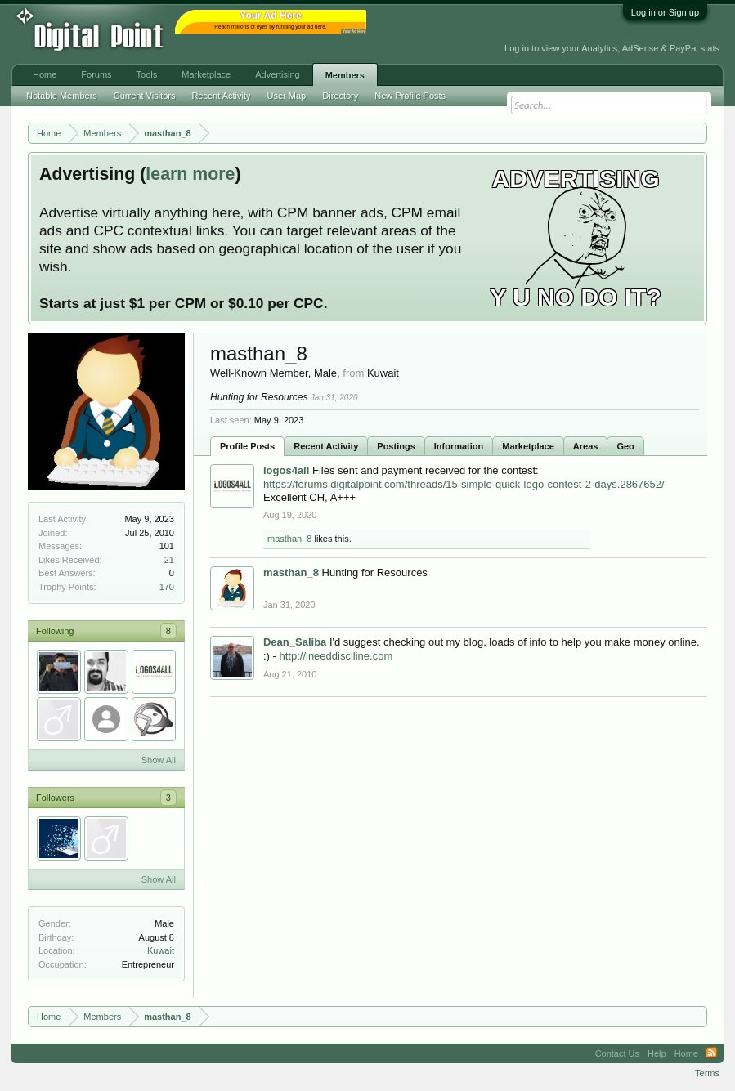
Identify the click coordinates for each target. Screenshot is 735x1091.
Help (657, 1053)
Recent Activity (326, 446)
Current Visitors (145, 96)
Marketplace (528, 446)
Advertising (277, 74)
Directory (340, 96)
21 (169, 560)
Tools (147, 74)
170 (166, 587)
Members (345, 75)
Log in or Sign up (665, 12)
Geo (625, 446)
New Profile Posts (410, 96)
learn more (190, 174)
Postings (396, 446)
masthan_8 (289, 538)
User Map (287, 96)
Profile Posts (247, 446)
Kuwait (160, 950)
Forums (96, 74)
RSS (711, 1053)
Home (44, 74)
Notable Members (61, 96)
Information (459, 446)
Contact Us (617, 1053)
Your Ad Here (354, 31)
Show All (158, 760)
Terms (707, 1073)
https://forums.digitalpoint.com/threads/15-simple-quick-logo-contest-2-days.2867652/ (464, 484)
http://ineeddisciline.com (335, 656)
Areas (585, 446)
